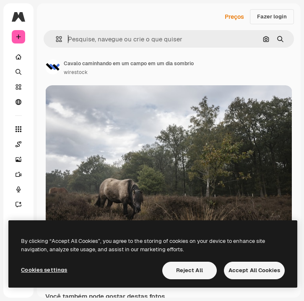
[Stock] (18, 87)
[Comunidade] (18, 102)
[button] (55, 39)
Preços (234, 16)
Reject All (189, 270)
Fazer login (272, 16)
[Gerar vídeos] (18, 174)
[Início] (18, 57)
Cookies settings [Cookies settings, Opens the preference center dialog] (44, 269)
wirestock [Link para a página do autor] (76, 72)
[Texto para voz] (18, 189)
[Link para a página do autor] (52, 66)
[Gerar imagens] (18, 159)
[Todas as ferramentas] (18, 129)
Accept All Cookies (254, 270)
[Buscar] (18, 72)
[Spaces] (18, 144)
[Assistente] (18, 204)
